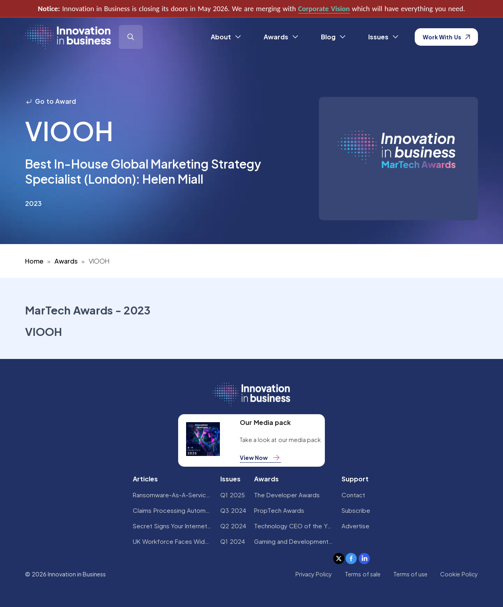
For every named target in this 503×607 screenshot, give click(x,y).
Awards (66, 261)
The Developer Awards (287, 494)
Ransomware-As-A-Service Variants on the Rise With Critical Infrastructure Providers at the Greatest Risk (172, 494)
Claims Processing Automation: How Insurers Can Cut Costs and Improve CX (172, 510)
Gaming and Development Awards (294, 541)
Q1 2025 (232, 494)
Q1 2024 (232, 541)
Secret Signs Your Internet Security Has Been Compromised (172, 525)
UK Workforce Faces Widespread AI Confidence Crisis (172, 541)
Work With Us (446, 37)
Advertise (355, 525)
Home (34, 261)
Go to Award (50, 101)
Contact (353, 494)
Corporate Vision (324, 8)
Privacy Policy (313, 574)
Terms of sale (363, 574)
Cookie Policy (459, 574)
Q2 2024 (233, 525)
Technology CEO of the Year (294, 525)
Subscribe (356, 510)
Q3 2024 (233, 510)
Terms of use (410, 574)
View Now (260, 457)
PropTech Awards (279, 510)
